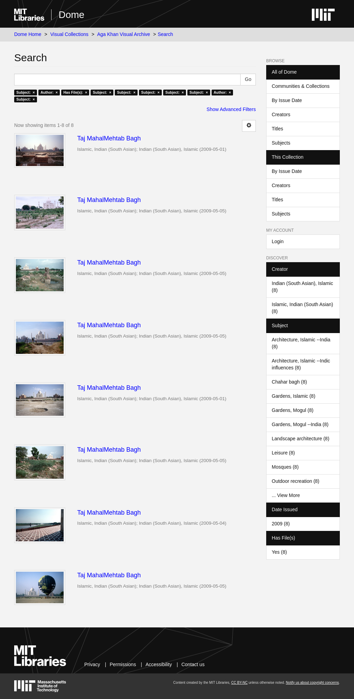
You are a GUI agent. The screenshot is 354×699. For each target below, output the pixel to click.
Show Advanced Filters (231, 109)
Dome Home (27, 34)
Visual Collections (69, 34)
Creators (281, 114)
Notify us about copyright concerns (312, 682)
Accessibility (159, 664)
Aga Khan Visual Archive (123, 34)
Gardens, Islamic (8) (293, 396)
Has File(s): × (75, 92)
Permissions (123, 664)
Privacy (92, 664)
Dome (71, 14)
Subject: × (25, 92)
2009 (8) (281, 523)
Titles (277, 128)
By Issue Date (287, 100)
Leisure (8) (283, 453)
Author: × (49, 92)
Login (277, 241)
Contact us (193, 664)
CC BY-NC (239, 682)
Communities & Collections (300, 86)
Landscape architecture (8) (300, 438)
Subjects (281, 143)
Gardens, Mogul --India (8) (300, 424)
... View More (286, 495)
